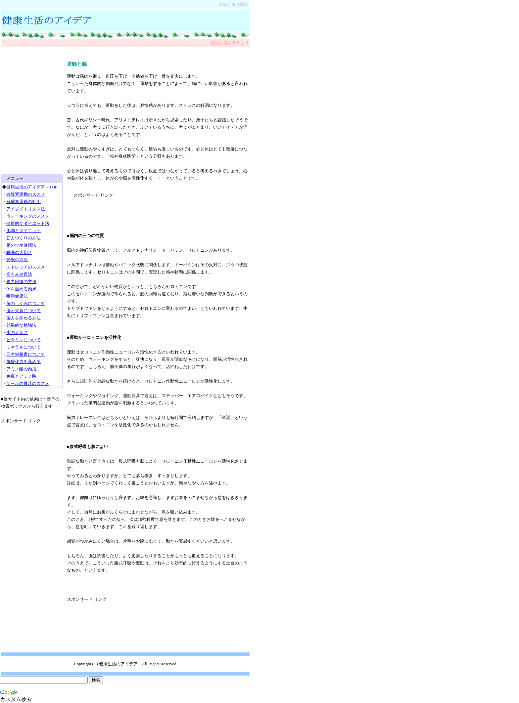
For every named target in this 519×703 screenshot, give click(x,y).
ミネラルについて (23, 347)
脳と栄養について (23, 311)
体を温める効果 (21, 289)
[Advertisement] (125, 50)
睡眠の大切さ (19, 252)
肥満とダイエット (23, 230)
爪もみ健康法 (19, 274)
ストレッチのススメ (25, 267)
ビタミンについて (23, 340)
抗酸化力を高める (23, 361)
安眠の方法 (17, 260)
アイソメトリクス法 (25, 209)
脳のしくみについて (25, 303)
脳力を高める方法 (23, 318)
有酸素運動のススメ (25, 194)
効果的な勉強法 (21, 325)
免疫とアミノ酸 (21, 376)
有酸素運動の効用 (23, 201)
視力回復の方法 (21, 281)
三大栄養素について (25, 354)
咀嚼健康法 (17, 296)
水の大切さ (17, 332)
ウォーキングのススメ (27, 216)
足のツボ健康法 (21, 245)
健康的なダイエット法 (27, 223)
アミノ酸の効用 (21, 369)
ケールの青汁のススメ (27, 383)
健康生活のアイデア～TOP (31, 187)
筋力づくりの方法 (23, 238)
